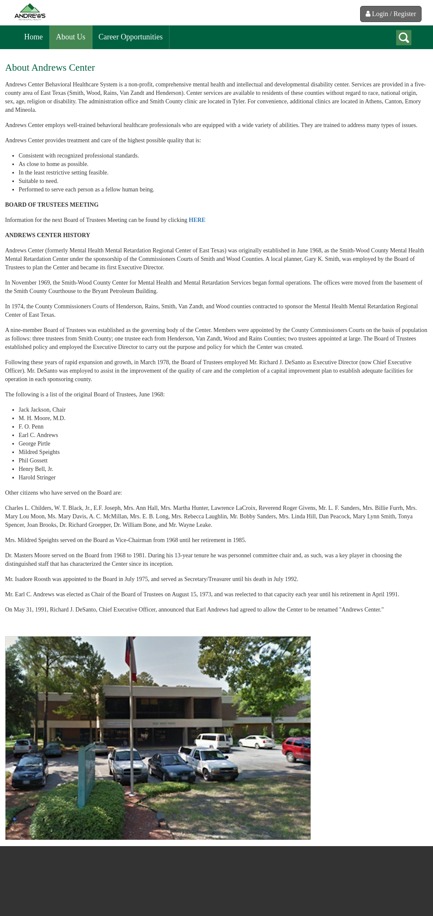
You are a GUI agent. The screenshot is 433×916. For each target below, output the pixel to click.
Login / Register (391, 13)
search (403, 37)
